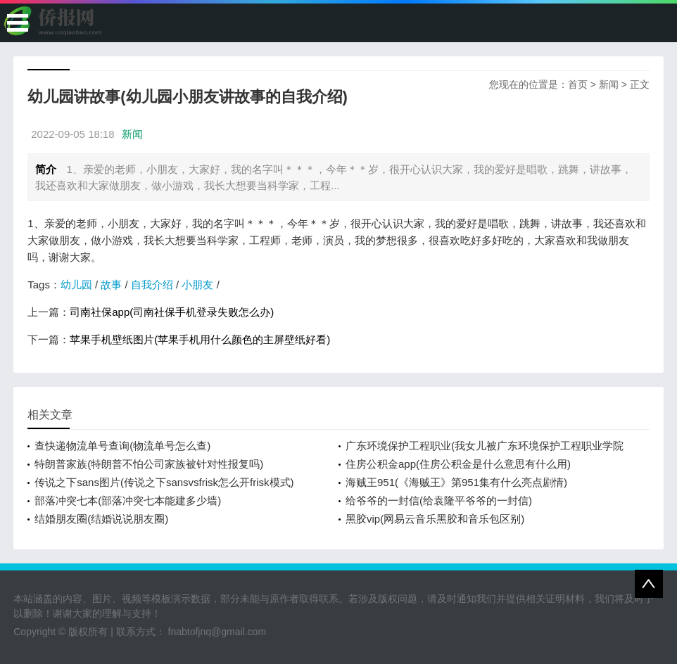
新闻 (609, 84)
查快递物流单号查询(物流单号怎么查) (122, 446)
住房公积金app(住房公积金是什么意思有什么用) (458, 464)
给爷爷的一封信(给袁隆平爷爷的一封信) (439, 500)
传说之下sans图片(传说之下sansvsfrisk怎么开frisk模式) (163, 482)
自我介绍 (152, 284)
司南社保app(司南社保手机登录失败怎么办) (172, 312)
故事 (111, 284)
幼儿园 (76, 284)
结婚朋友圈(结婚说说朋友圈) (101, 519)
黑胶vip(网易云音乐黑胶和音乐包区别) (435, 519)
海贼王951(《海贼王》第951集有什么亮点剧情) (456, 482)
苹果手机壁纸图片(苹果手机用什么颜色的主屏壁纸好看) (200, 339)
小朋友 (197, 284)
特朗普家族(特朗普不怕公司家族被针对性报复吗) (148, 464)
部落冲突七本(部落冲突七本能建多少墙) (127, 500)
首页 (578, 84)
